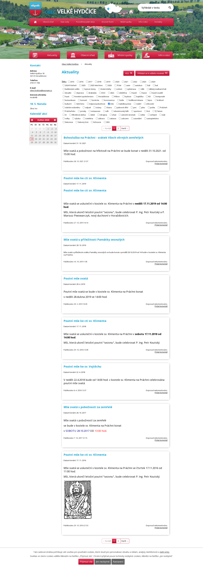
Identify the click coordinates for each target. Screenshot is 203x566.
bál (148, 85)
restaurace (95, 111)
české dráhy (106, 89)
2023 (144, 81)
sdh (107, 111)
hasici (144, 92)
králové (160, 100)
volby (67, 118)
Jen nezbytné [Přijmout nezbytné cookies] (103, 561)
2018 (99, 81)
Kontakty (158, 22)
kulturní (68, 103)
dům (112, 92)
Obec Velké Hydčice (35, 21)
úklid (93, 114)
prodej (83, 111)
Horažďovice (103, 96)
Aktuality (52, 55)
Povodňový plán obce (85, 22)
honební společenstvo (83, 96)
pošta (152, 107)
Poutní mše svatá (76, 278)
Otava (109, 107)
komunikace (70, 100)
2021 (126, 81)
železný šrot (83, 122)
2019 (108, 81)
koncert (83, 100)
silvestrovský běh (121, 111)
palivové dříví (122, 107)
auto (128, 85)
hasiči (134, 92)
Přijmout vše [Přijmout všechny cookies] (86, 561)
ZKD (108, 122)
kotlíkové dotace (136, 100)
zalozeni (125, 118)
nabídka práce (125, 103)
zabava (113, 118)
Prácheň (163, 107)
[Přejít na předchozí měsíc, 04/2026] (32, 120)
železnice (69, 122)
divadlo (68, 92)
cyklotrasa (131, 89)
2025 (84, 85)
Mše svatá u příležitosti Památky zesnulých (94, 239)
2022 (135, 81)
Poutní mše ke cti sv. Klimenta (85, 178)
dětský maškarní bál (157, 89)
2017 (90, 81)
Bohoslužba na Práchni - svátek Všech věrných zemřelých (103, 137)
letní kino (80, 103)
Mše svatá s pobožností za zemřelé (88, 407)
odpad (88, 107)
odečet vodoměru (72, 107)
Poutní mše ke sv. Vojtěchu (82, 366)
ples (143, 107)
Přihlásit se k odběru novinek (152, 73)
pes (134, 107)
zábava (101, 118)
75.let (119, 85)
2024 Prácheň (71, 85)
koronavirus (109, 100)
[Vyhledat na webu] (156, 7)
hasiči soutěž (157, 92)
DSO (103, 92)
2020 (117, 81)
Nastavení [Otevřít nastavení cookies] (118, 561)
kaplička (139, 96)
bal (156, 85)
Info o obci (143, 22)
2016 (81, 81)
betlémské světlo (72, 89)
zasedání (138, 118)
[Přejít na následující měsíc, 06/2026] (55, 120)
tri (66, 114)
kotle (122, 100)
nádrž (138, 103)
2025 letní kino (97, 85)
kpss (150, 100)
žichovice (97, 122)
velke (142, 114)
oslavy (98, 107)
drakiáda (92, 92)
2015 (72, 81)
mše (112, 103)
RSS (128, 73)
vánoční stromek (128, 114)
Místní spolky (126, 22)
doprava (80, 92)
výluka (77, 118)
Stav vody (65, 22)
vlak (163, 114)
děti (142, 89)
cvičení (119, 89)
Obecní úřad (48, 22)
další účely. (165, 552)
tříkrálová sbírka (79, 114)
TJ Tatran (158, 111)
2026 (110, 85)
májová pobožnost (97, 103)
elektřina (123, 92)
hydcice (128, 96)
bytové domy (90, 89)
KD (149, 96)
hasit (67, 96)
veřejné (153, 114)
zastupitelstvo (153, 118)
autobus (138, 85)
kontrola (95, 100)
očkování (150, 103)
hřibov (117, 96)
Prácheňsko (70, 111)
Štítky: (64, 81)
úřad (114, 114)
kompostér (160, 96)
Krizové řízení (107, 22)
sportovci (138, 111)
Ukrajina (103, 114)
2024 (153, 81)
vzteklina (89, 118)
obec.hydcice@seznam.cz (41, 90)
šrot (148, 111)
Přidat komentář (161, 163)
